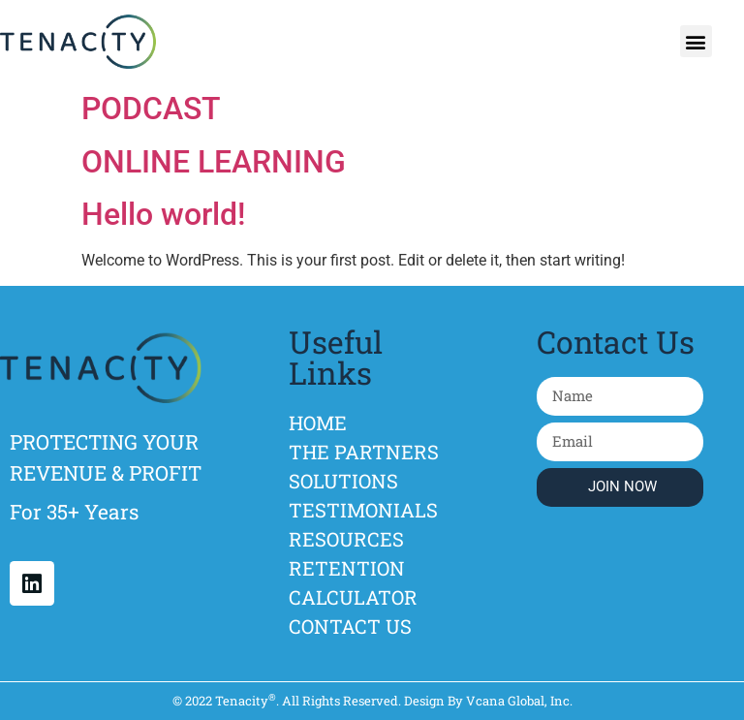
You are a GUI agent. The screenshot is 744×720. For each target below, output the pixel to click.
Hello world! (163, 214)
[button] (696, 41)
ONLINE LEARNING (213, 161)
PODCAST (151, 108)
